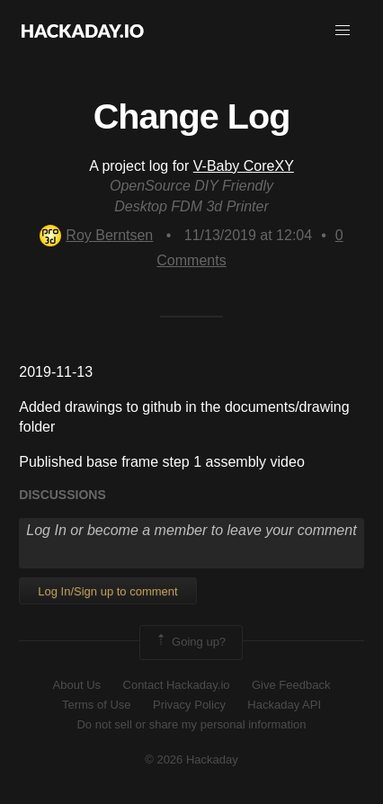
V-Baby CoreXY (243, 166)
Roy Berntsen (96, 235)
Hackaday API (284, 704)
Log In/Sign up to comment (107, 591)
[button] (342, 30)
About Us (77, 685)
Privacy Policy (189, 704)
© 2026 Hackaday (191, 759)
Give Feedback (291, 685)
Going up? (190, 642)
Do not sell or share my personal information (191, 724)
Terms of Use (96, 704)
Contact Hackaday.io (176, 685)
